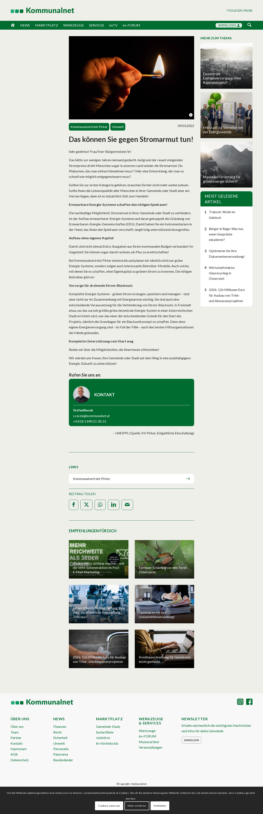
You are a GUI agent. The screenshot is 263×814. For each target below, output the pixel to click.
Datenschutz (20, 760)
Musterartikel (149, 742)
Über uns (17, 726)
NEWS (25, 25)
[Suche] (249, 25)
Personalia (60, 749)
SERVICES (96, 25)
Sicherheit (60, 738)
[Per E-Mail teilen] (127, 505)
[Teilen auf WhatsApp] (100, 505)
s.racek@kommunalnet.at (91, 416)
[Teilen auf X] (86, 505)
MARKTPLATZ (46, 25)
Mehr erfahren (137, 805)
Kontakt (17, 743)
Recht (57, 732)
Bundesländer (63, 760)
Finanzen (59, 726)
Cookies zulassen (109, 805)
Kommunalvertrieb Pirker (91, 479)
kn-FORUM (131, 25)
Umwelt (59, 743)
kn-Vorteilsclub (107, 743)
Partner (16, 738)
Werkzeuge (147, 731)
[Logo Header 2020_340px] (37, 10)
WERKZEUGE (73, 25)
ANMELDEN (229, 25)
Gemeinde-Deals (108, 726)
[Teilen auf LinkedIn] (113, 505)
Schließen (160, 805)
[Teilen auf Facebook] (73, 505)
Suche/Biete (104, 732)
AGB (14, 754)
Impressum (19, 749)
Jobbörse (103, 738)
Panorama (60, 754)
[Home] (13, 25)
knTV (113, 25)
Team (15, 732)
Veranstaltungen (150, 747)
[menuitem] (249, 25)
